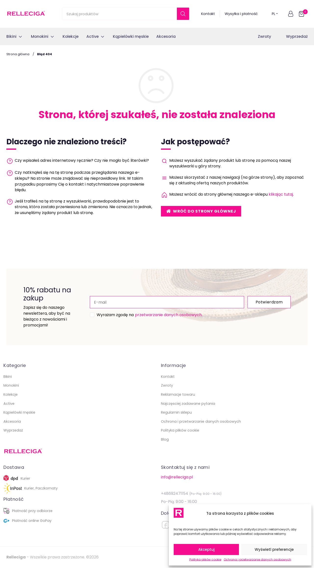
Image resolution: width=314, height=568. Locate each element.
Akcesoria (12, 421)
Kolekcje (10, 394)
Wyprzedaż (297, 36)
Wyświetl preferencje (274, 549)
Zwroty (264, 36)
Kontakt (208, 13)
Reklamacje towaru (178, 394)
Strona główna (17, 54)
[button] (291, 14)
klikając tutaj (281, 194)
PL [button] (275, 13)
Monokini (11, 385)
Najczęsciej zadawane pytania (188, 403)
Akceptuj (206, 549)
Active (8, 403)
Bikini (7, 376)
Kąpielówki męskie (19, 412)
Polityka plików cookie (205, 559)
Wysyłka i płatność (241, 13)
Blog (165, 439)
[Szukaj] (183, 14)
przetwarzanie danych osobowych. (168, 315)
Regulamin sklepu (176, 412)
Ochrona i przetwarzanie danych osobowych (257, 559)
